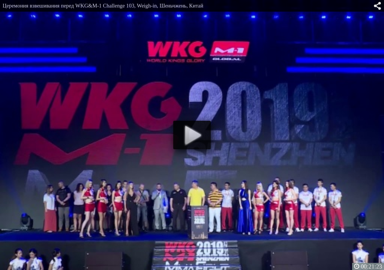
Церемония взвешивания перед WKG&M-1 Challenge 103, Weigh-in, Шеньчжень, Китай (103, 6)
